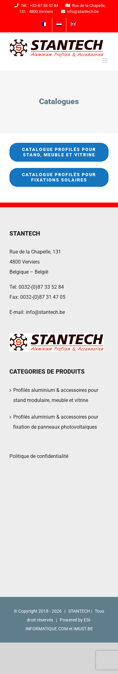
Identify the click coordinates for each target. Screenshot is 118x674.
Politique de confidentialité (38, 456)
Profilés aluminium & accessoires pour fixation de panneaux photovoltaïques (55, 422)
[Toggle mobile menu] (105, 60)
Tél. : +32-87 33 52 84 (35, 5)
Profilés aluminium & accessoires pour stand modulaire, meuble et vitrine (55, 395)
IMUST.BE (83, 628)
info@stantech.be (45, 312)
